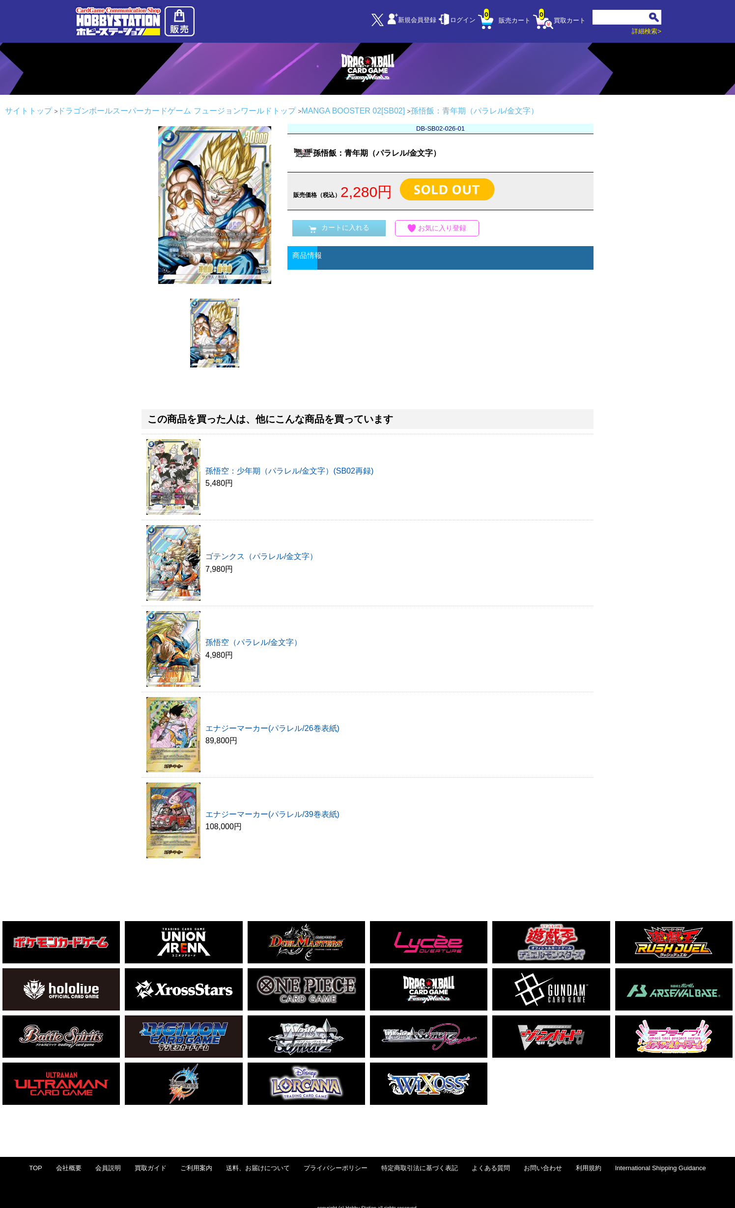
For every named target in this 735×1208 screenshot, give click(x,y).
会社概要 (69, 1168)
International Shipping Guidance (660, 1168)
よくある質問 (491, 1168)
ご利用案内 (196, 1168)
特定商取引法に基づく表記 (419, 1168)
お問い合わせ (543, 1168)
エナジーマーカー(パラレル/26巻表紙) (272, 728)
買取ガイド (151, 1168)
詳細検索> (646, 31)
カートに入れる (339, 228)
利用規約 (588, 1168)
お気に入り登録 (437, 228)
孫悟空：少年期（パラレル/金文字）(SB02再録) (289, 471)
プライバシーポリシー (336, 1168)
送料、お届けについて (258, 1168)
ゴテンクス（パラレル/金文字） (261, 556)
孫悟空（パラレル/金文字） (253, 642)
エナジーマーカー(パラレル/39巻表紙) (272, 814)
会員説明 (108, 1168)
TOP (35, 1168)
